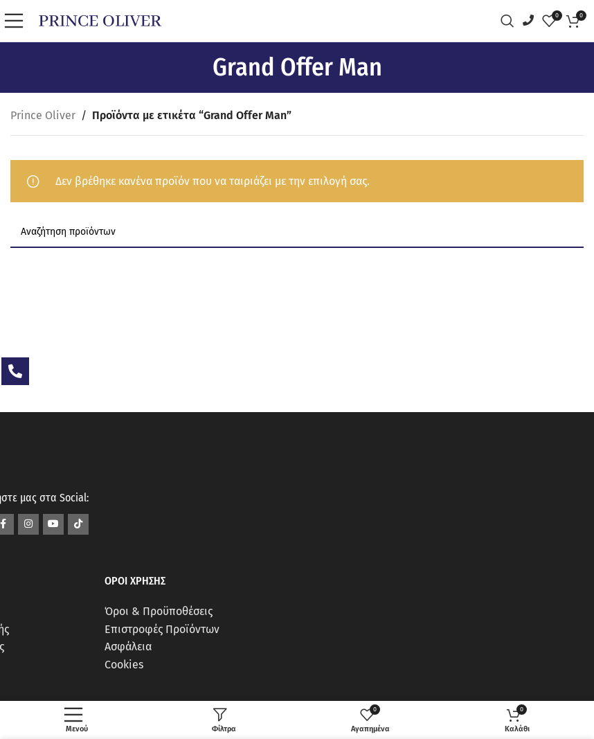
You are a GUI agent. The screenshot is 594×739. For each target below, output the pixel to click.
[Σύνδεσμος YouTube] (53, 524)
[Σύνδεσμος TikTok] (78, 524)
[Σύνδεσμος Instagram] (28, 524)
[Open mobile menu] (17, 21)
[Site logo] (100, 19)
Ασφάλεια (128, 646)
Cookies (124, 664)
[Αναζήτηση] (511, 21)
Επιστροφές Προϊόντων (162, 629)
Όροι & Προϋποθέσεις (159, 611)
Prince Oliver (42, 115)
